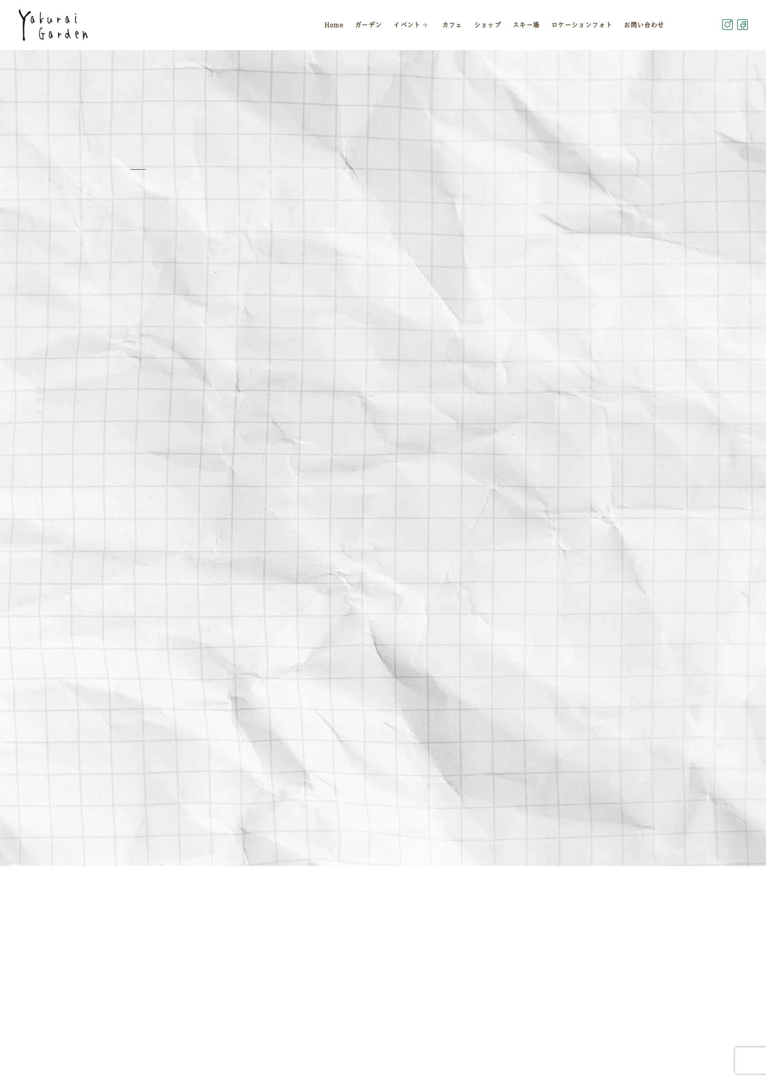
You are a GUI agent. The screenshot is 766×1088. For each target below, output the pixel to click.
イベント (411, 24)
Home (333, 24)
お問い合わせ (644, 24)
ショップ (487, 24)
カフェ (452, 24)
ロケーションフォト (581, 24)
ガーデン (368, 24)
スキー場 (525, 24)
